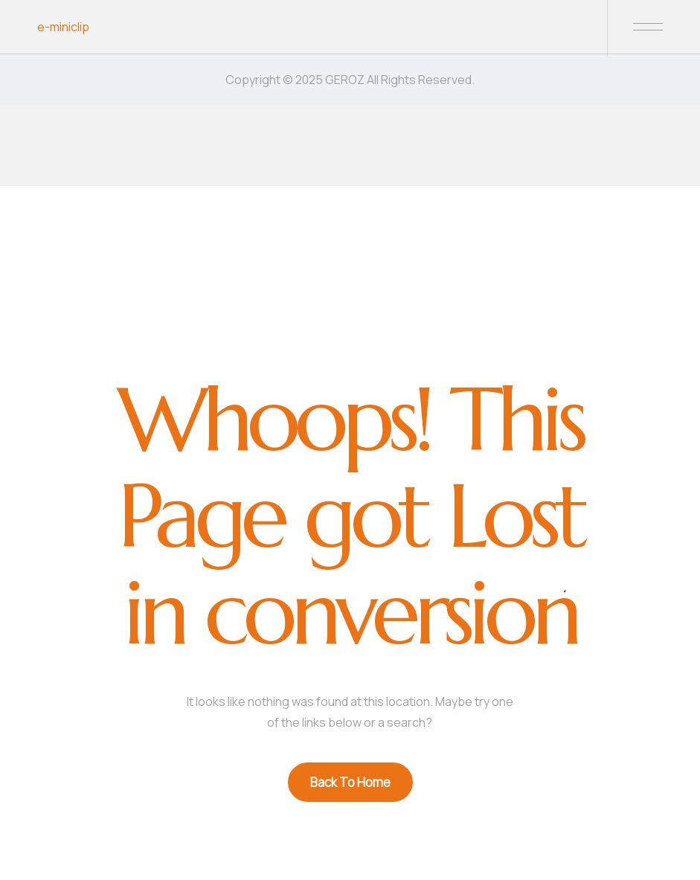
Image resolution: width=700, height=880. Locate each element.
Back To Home (350, 782)
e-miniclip (63, 27)
